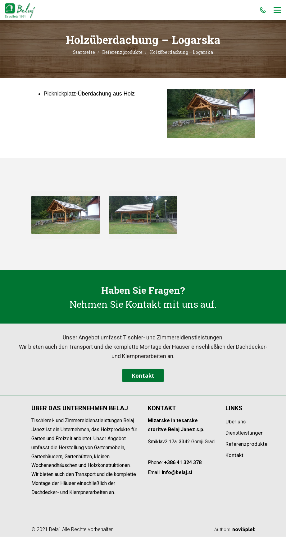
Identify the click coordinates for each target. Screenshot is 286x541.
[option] (65, 215)
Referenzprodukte (122, 52)
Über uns (236, 426)
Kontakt (142, 378)
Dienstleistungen (246, 437)
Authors (234, 534)
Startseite (84, 52)
